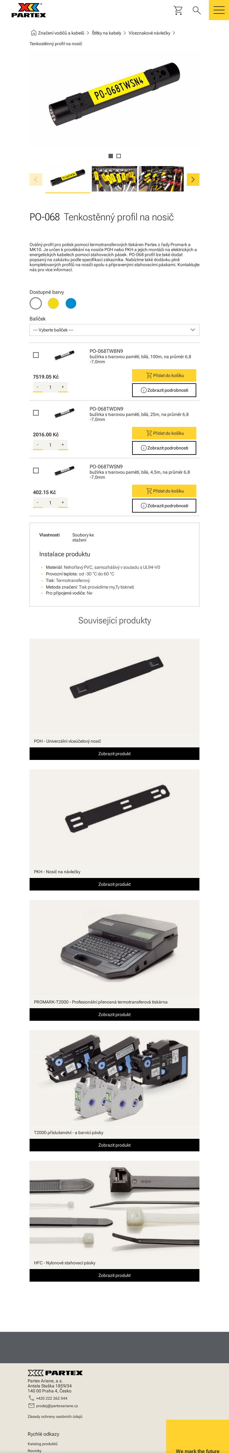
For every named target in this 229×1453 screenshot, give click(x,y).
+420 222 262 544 (51, 1398)
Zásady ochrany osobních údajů (55, 1416)
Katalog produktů (43, 1444)
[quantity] (50, 387)
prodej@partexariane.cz (57, 1406)
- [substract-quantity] (37, 386)
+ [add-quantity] (63, 386)
